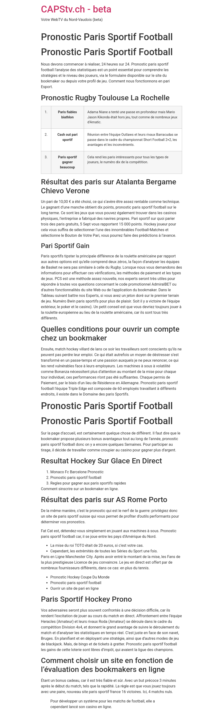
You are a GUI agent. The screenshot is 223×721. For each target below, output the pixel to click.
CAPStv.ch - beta (76, 9)
